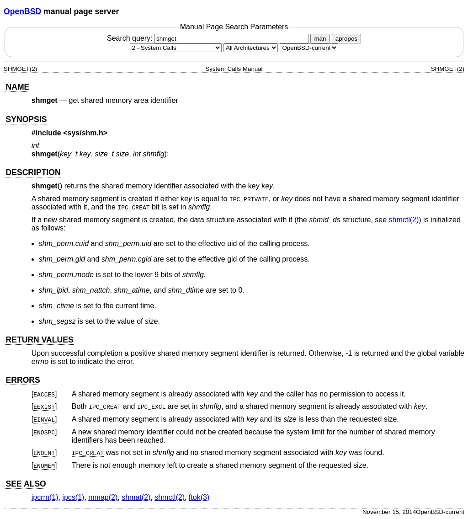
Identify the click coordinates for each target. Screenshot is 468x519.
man (320, 38)
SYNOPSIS (26, 119)
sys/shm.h (85, 133)
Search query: (209, 38)
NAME (17, 86)
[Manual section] (176, 47)
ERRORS (22, 380)
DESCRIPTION (32, 172)
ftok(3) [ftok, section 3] (199, 497)
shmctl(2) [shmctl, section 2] (404, 220)
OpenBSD (22, 11)
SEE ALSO (25, 483)
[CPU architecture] (250, 47)
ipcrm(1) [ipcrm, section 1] (45, 497)
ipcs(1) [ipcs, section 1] (73, 497)
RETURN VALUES (39, 339)
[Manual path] (309, 47)
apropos (346, 38)
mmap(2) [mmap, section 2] (102, 497)
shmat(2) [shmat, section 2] (136, 497)
